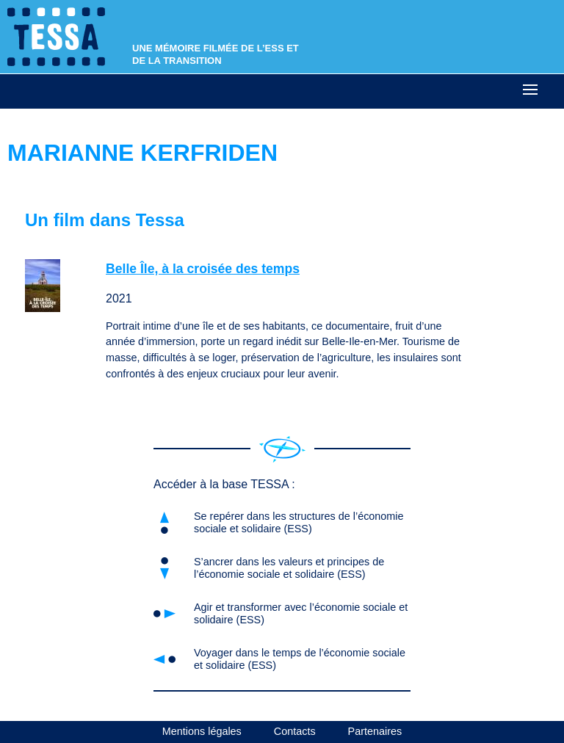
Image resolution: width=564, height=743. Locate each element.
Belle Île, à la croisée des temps (203, 268)
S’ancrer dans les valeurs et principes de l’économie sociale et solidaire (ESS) (289, 568)
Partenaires (375, 731)
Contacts (295, 731)
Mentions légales (202, 731)
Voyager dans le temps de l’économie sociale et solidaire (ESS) (299, 659)
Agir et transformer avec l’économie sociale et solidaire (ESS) (301, 613)
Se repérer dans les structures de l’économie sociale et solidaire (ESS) (299, 522)
